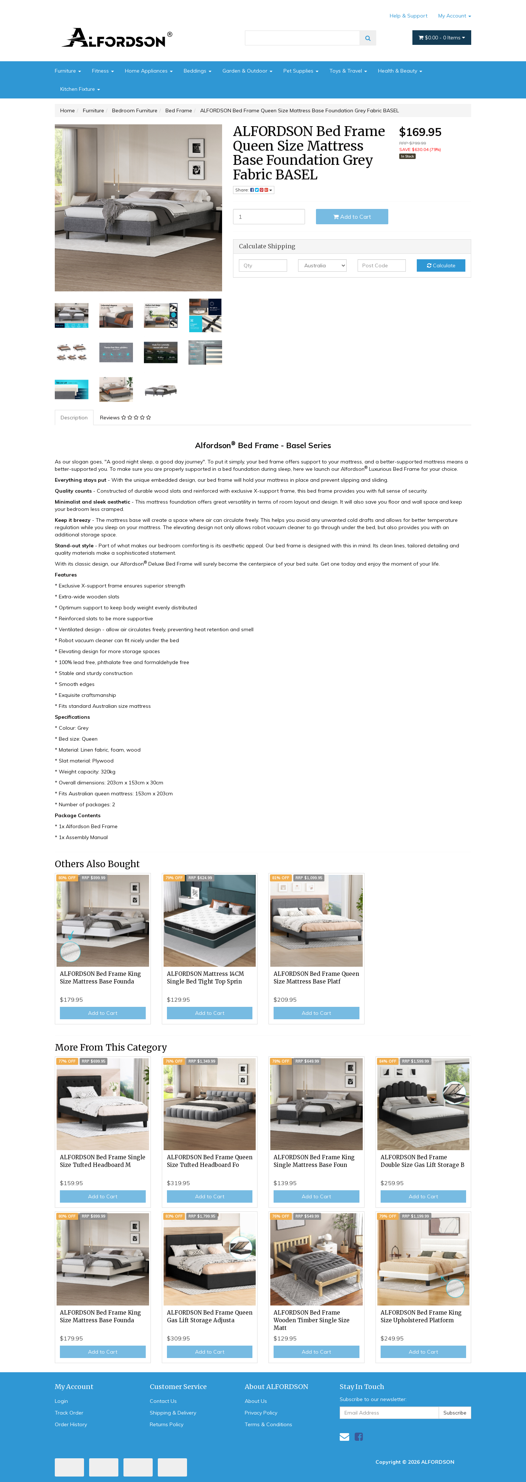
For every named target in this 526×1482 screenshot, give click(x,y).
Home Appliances (149, 70)
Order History (71, 1424)
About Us (256, 1401)
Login (61, 1401)
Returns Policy (166, 1424)
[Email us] (344, 1437)
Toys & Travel (348, 70)
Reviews (125, 417)
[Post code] (382, 265)
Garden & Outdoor (247, 70)
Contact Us (163, 1401)
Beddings (197, 70)
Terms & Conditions (268, 1424)
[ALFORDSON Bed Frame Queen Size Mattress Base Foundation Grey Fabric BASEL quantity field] (269, 216)
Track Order (69, 1412)
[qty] (263, 265)
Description (74, 417)
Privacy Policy (261, 1412)
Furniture (68, 70)
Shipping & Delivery (173, 1412)
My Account (454, 15)
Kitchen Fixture (80, 89)
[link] (359, 1437)
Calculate (441, 265)
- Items (442, 37)
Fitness (103, 70)
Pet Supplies (301, 70)
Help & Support (408, 15)
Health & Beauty (400, 70)
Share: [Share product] (253, 190)
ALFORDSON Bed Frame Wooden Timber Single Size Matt (312, 1320)
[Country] (322, 265)
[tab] (74, 417)
